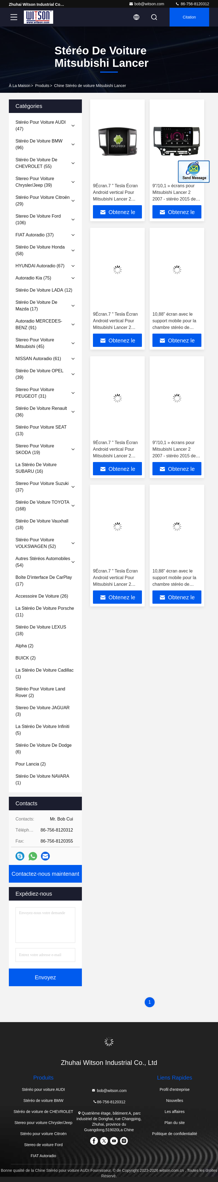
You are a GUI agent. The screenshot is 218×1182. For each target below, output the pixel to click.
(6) (43, 748)
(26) (41, 596)
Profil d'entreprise (175, 1089)
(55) (36, 163)
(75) (33, 278)
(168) (42, 505)
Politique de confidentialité (174, 1133)
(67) (39, 265)
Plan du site (175, 1122)
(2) (24, 645)
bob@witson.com (146, 4)
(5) (42, 729)
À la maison (19, 85)
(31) (34, 393)
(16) (36, 468)
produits (42, 85)
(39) (34, 182)
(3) (42, 711)
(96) (39, 144)
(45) (34, 343)
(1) (44, 673)
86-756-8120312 (192, 4)
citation (189, 17)
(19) (34, 449)
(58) (40, 250)
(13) (41, 430)
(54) (42, 562)
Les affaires (175, 1111)
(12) (43, 290)
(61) (38, 358)
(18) (41, 524)
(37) (34, 235)
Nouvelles (174, 1100)
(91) (38, 324)
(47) (40, 125)
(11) (44, 611)
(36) (41, 411)
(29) (42, 200)
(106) (38, 219)
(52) (35, 543)
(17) (36, 305)
